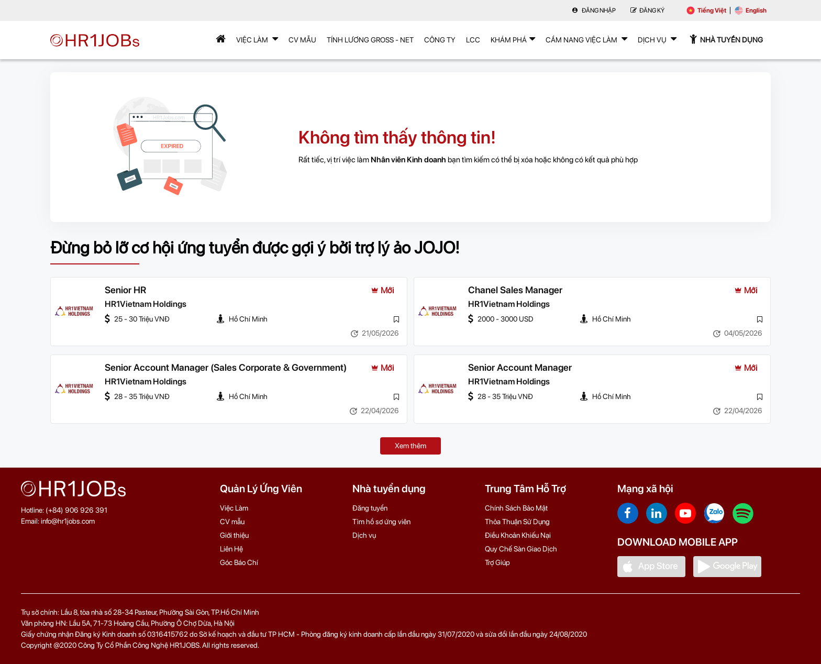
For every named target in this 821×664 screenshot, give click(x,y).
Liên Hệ (231, 549)
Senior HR (125, 289)
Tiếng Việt (706, 10)
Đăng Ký (647, 10)
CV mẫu (302, 40)
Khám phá (513, 39)
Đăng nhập (594, 10)
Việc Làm (257, 39)
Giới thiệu (234, 535)
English (751, 10)
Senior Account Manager (520, 367)
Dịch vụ (364, 535)
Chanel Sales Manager (515, 289)
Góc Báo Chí (239, 562)
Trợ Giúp (497, 562)
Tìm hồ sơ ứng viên (381, 521)
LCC (473, 40)
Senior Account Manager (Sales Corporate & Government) (226, 367)
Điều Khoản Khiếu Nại (518, 535)
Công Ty (440, 40)
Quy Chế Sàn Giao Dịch (521, 549)
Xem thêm (410, 445)
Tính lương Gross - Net (370, 40)
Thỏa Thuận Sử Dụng (517, 521)
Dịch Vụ (657, 39)
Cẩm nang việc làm (586, 39)
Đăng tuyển (369, 508)
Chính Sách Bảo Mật (516, 508)
